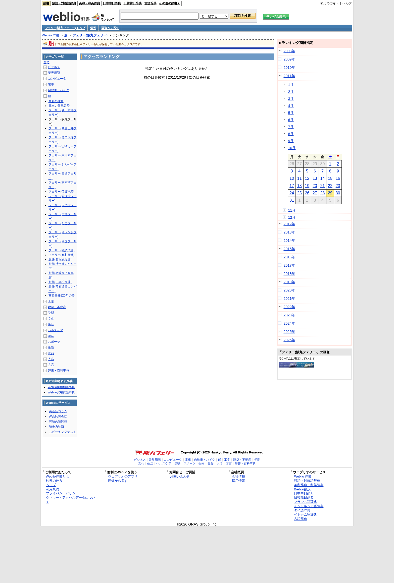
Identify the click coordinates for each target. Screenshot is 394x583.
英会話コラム (58, 411)
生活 (51, 324)
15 (330, 178)
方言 (51, 365)
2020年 (289, 290)
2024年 (289, 323)
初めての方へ (329, 3)
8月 (290, 134)
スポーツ (54, 341)
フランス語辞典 (305, 502)
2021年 (289, 299)
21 (322, 186)
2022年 (289, 307)
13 (315, 178)
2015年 (289, 249)
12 (307, 178)
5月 (290, 113)
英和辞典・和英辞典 (308, 485)
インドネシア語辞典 (308, 506)
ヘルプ (347, 3)
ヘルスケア (55, 330)
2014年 (289, 241)
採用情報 (238, 481)
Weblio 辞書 (50, 35)
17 (291, 186)
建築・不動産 (57, 307)
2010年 (289, 68)
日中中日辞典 (112, 3)
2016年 (289, 257)
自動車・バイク (58, 90)
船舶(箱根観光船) (60, 259)
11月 (292, 210)
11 (299, 178)
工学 (51, 301)
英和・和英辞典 (89, 3)
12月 (292, 217)
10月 (292, 148)
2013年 (289, 232)
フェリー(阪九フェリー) (90, 35)
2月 (290, 92)
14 (322, 178)
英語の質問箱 (58, 421)
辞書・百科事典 (58, 370)
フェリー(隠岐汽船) (61, 250)
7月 (290, 127)
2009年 (289, 59)
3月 (290, 99)
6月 (290, 120)
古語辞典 (150, 3)
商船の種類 (56, 101)
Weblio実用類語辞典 (61, 387)
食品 (51, 353)
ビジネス (54, 67)
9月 (290, 141)
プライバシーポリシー (62, 493)
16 (338, 178)
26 (307, 193)
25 (299, 193)
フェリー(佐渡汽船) (61, 191)
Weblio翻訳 (302, 489)
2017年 (289, 265)
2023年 (289, 315)
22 (330, 186)
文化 (51, 318)
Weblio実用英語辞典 (61, 392)
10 (291, 178)
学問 (51, 313)
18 (299, 186)
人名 (51, 359)
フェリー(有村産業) (61, 255)
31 (291, 200)
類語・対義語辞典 (64, 3)
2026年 (289, 340)
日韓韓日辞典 (133, 3)
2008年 (289, 51)
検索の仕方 (54, 481)
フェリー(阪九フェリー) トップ (65, 28)
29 (330, 193)
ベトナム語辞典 (305, 514)
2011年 (289, 76)
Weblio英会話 (58, 416)
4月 (290, 106)
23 (338, 186)
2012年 (289, 224)
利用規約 (52, 489)
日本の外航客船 (59, 105)
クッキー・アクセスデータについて (70, 500)
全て (46, 62)
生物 (51, 347)
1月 (290, 85)
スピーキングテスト (62, 432)
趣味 (51, 336)
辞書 (46, 3)
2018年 (289, 274)
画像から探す (110, 28)
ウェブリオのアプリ (122, 476)
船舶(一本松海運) (60, 282)
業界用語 (54, 73)
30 (338, 193)
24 (291, 193)
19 (307, 186)
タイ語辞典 (302, 510)
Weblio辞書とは (57, 476)
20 (315, 186)
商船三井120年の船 (61, 295)
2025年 (289, 332)
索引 (93, 28)
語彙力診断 (56, 426)
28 (322, 193)
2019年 (289, 282)
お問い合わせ (180, 476)
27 (315, 193)
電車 (51, 84)
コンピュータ (57, 78)
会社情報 (238, 476)
